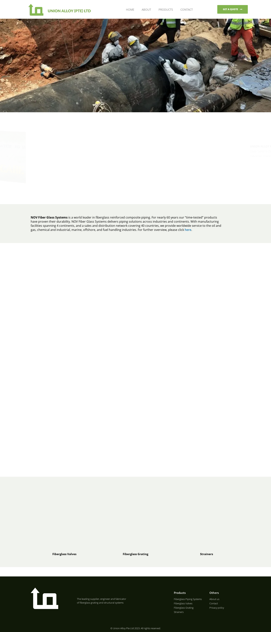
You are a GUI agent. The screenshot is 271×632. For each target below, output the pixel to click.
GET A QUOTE (230, 9)
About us (214, 599)
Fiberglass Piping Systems (188, 599)
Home (129, 9)
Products (165, 9)
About (146, 9)
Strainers (206, 554)
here (188, 230)
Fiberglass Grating (135, 554)
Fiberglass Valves (64, 554)
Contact (186, 9)
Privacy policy (216, 607)
